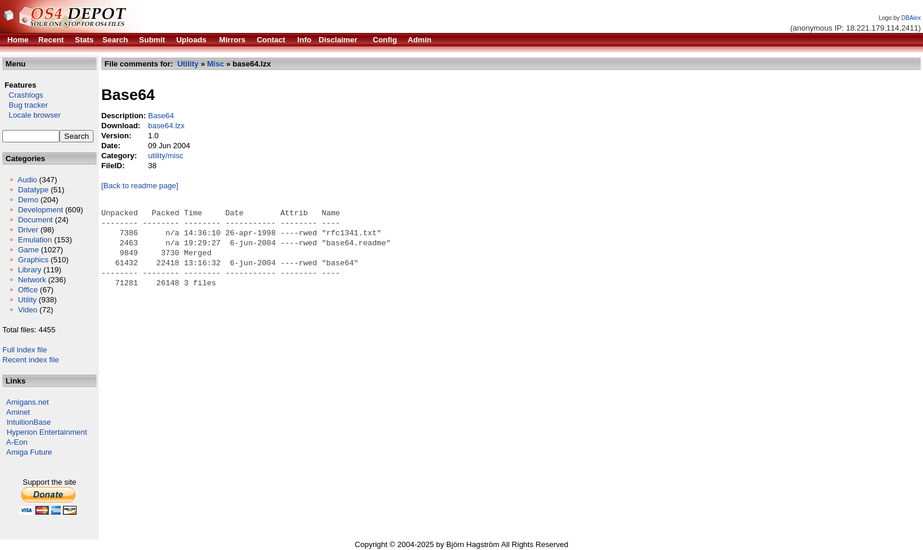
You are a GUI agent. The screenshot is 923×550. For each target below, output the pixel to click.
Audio (27, 179)
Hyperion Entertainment (46, 432)
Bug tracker (25, 105)
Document (35, 219)
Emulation (35, 239)
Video (27, 309)
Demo (28, 199)
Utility (27, 299)
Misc (215, 63)
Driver (28, 229)
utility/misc (165, 155)
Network (32, 279)
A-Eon (17, 442)
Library (29, 269)
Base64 (161, 115)
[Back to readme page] (139, 185)
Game (28, 249)
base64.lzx (166, 125)
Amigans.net (27, 402)
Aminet (18, 412)
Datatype (33, 189)
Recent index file (30, 359)
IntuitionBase (28, 422)
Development (40, 209)
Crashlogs (22, 95)
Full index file (24, 349)
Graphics (33, 259)
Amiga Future (29, 452)
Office (28, 289)
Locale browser (31, 115)
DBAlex (911, 18)
